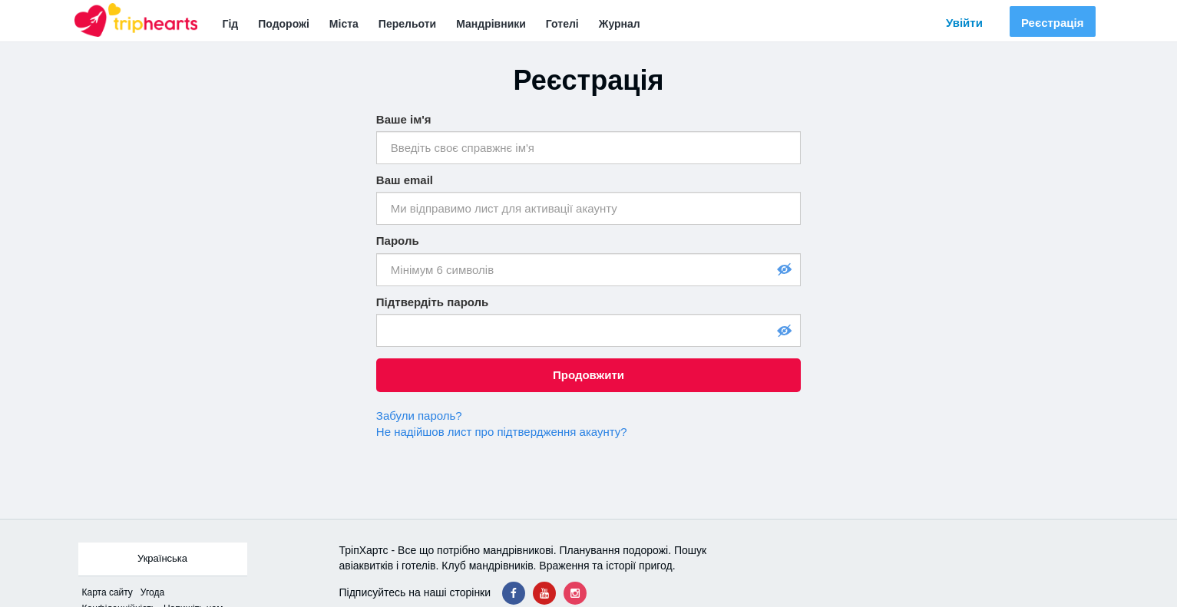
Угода (152, 592)
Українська (162, 558)
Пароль (397, 240)
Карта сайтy (107, 592)
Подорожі (283, 24)
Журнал (619, 24)
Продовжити (588, 374)
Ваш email (404, 179)
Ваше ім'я (403, 119)
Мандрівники (491, 24)
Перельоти (407, 24)
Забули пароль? (419, 415)
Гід (231, 24)
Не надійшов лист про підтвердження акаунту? (501, 431)
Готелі (562, 24)
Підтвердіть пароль (432, 301)
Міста (344, 24)
